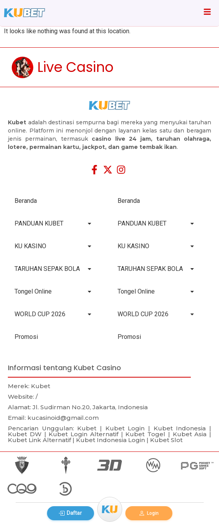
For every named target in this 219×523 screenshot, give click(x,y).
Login (149, 513)
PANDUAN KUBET (52, 223)
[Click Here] (207, 13)
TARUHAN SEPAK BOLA (52, 268)
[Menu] (109, 509)
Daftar (70, 513)
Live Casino (75, 67)
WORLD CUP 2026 (52, 314)
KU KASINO (52, 246)
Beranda (25, 200)
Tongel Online (52, 291)
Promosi (26, 336)
